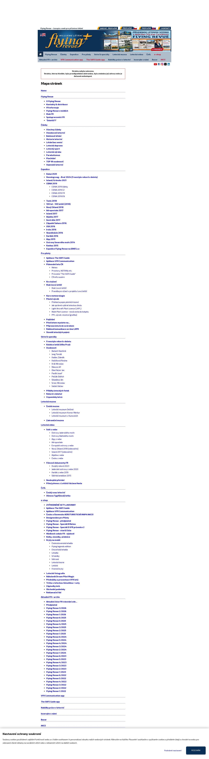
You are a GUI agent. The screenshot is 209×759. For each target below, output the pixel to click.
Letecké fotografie (55, 573)
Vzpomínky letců (54, 397)
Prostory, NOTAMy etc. (62, 270)
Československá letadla (62, 543)
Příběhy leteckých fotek (57, 390)
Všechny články (53, 129)
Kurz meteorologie (55, 295)
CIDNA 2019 (51, 183)
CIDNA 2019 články (60, 186)
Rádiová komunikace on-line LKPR (62, 329)
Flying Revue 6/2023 (56, 656)
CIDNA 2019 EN (58, 196)
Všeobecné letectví (55, 133)
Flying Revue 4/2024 (56, 643)
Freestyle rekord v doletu (58, 341)
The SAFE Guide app (50, 701)
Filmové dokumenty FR (57, 463)
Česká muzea (52, 406)
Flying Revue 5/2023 (56, 659)
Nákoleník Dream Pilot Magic (60, 576)
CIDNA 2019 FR (58, 193)
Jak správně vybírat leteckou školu (67, 305)
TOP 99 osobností (54, 161)
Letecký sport (53, 149)
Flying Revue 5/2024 (56, 640)
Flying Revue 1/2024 (56, 653)
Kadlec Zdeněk (58, 357)
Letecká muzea (48, 401)
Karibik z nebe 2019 (60, 472)
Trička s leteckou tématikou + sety (63, 583)
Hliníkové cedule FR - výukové (60, 533)
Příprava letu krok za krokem (60, 326)
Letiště (55, 565)
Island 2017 (51, 213)
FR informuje (52, 107)
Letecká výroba (53, 152)
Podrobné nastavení (172, 750)
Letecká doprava (54, 145)
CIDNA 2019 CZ (58, 190)
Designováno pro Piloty (57, 517)
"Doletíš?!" (51, 120)
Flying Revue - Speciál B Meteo (61, 524)
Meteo (54, 267)
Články (44, 125)
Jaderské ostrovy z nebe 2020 (65, 469)
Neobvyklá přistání (55, 480)
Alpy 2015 (50, 239)
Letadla (55, 553)
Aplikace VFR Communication (60, 261)
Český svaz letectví (55, 492)
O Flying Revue (53, 101)
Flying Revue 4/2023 (56, 662)
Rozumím (195, 750)
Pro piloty (45, 253)
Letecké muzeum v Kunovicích (65, 416)
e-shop (44, 500)
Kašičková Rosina (59, 360)
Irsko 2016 (51, 229)
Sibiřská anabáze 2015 (61, 475)
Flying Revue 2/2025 (56, 630)
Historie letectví (54, 139)
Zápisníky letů (53, 586)
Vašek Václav (57, 386)
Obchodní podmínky (55, 589)
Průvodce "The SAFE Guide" (64, 274)
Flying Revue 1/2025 (56, 633)
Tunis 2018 (51, 201)
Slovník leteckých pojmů (57, 332)
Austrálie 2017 (53, 220)
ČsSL (43, 488)
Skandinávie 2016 (54, 233)
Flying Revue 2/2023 (56, 669)
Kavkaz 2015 (52, 245)
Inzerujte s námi (49, 713)
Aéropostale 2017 (54, 210)
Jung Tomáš (57, 354)
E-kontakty (166, 29)
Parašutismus (53, 155)
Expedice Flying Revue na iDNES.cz (62, 248)
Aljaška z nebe (58, 455)
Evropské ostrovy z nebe (63, 445)
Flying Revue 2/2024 (56, 649)
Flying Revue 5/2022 (56, 678)
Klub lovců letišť (54, 285)
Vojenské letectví (54, 164)
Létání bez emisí (54, 142)
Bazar (44, 719)
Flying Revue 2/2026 (56, 611)
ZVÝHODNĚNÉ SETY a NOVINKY (61, 505)
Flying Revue (47, 96)
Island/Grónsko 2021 (56, 180)
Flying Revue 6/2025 (56, 617)
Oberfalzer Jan (58, 370)
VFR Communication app (52, 695)
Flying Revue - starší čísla (58, 530)
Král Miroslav (58, 364)
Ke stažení (51, 281)
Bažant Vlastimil (59, 351)
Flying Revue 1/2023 (56, 672)
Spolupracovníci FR (55, 117)
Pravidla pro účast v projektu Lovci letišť (69, 291)
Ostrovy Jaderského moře (63, 432)
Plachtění (50, 158)
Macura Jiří (56, 367)
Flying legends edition (61, 546)
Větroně (55, 559)
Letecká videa (47, 425)
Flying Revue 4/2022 (56, 681)
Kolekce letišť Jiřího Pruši (58, 344)
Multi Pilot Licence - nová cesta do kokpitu (70, 311)
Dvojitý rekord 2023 (60, 466)
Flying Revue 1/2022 (56, 691)
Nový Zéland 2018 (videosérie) (65, 448)
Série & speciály (49, 336)
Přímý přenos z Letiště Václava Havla (64, 483)
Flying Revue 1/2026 (56, 614)
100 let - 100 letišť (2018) (58, 204)
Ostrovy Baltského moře (63, 436)
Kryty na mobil (53, 540)
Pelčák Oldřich (58, 376)
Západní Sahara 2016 (56, 223)
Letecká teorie (58, 562)
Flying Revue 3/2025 (56, 627)
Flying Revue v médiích (57, 111)
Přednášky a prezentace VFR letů (62, 579)
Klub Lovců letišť (59, 288)
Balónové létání (53, 136)
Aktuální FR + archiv (50, 597)
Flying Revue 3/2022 (56, 685)
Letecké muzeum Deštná (62, 409)
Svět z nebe (51, 429)
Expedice (45, 169)
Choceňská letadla (60, 549)
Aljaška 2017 (52, 217)
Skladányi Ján (57, 380)
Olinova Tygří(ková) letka (58, 495)
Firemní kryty (57, 569)
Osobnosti (51, 348)
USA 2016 (50, 226)
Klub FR (50, 114)
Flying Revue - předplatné (58, 521)
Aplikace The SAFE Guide (58, 258)
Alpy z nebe (57, 439)
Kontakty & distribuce (57, 104)
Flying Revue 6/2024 (56, 637)
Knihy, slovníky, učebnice (58, 537)
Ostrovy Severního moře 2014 (60, 242)
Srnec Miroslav (58, 383)
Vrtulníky (55, 556)
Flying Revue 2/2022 (56, 688)
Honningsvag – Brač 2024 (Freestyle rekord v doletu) (72, 177)
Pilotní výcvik (52, 299)
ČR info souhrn (58, 277)
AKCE (43, 725)
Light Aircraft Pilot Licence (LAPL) (66, 308)
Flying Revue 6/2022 (56, 675)
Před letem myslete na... (58, 322)
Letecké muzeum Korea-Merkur (66, 412)
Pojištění (50, 319)
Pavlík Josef (57, 373)
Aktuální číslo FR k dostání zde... (61, 601)
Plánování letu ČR (54, 264)
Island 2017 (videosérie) (62, 452)
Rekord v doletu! (54, 394)
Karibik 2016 (52, 236)
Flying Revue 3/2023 (56, 665)
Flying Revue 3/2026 (56, 608)
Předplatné (51, 605)
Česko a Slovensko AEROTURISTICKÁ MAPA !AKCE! (69, 514)
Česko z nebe (57, 458)
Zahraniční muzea (55, 420)
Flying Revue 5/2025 (56, 621)
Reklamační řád (53, 592)
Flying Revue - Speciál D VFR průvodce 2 (65, 527)
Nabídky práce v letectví (52, 707)
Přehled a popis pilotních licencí (65, 302)
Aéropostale (57, 442)
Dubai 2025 (51, 174)
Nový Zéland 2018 (54, 207)
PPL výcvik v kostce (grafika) (64, 315)
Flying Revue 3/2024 (56, 646)
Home (44, 90)
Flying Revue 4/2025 (56, 624)
